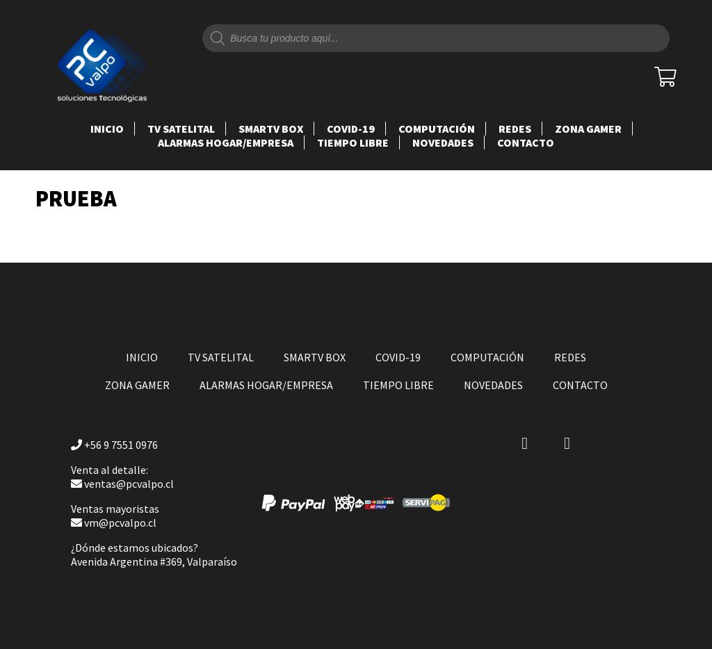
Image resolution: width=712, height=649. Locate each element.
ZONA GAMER (588, 128)
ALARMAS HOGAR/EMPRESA (225, 142)
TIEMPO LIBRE (353, 142)
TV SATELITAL (181, 128)
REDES (515, 128)
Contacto (525, 142)
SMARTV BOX (270, 128)
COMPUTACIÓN (436, 128)
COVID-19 (351, 128)
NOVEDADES (443, 142)
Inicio (107, 128)
